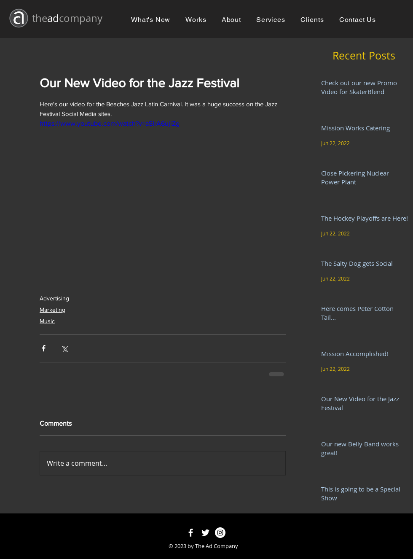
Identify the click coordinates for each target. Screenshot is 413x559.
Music (47, 321)
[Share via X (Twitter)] (64, 348)
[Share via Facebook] (44, 348)
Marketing (52, 309)
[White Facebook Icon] (190, 532)
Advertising (54, 298)
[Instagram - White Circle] (220, 532)
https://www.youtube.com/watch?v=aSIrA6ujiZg (110, 123)
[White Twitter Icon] (205, 532)
